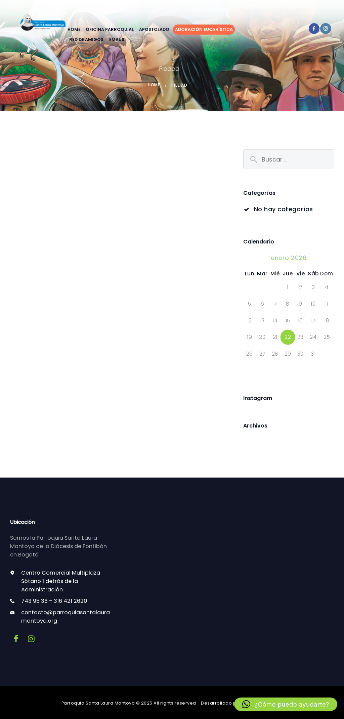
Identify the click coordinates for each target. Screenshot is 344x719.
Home (154, 85)
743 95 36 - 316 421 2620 (54, 601)
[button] (285, 704)
